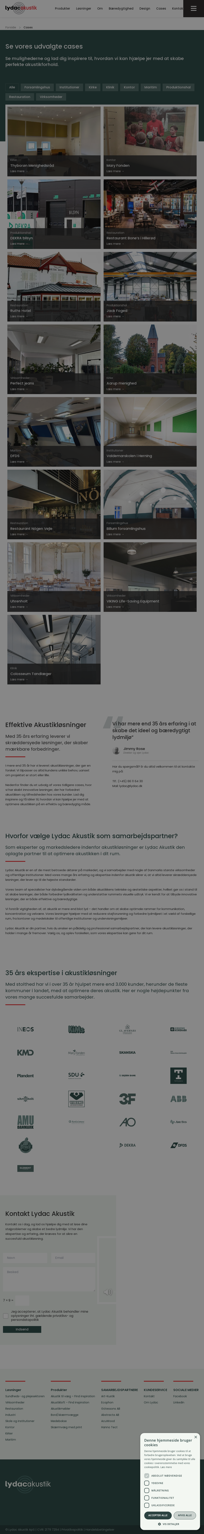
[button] (170, 1524)
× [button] (195, 1437)
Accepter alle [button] (158, 1515)
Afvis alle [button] (185, 1515)
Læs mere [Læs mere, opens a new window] (166, 1467)
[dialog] (102, 767)
